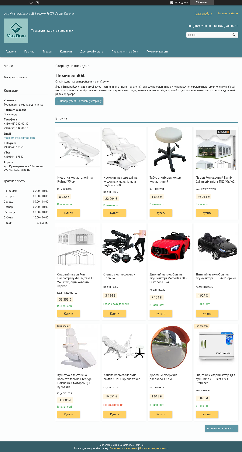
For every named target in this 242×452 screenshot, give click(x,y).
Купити (68, 212)
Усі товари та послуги (220, 428)
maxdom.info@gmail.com (19, 137)
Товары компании (15, 77)
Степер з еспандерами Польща (119, 276)
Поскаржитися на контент (124, 448)
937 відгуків (181, 2)
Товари (47, 51)
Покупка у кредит (157, 51)
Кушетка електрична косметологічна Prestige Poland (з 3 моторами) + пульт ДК (74, 381)
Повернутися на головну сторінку (81, 101)
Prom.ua (139, 445)
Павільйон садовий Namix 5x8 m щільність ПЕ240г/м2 (215, 179)
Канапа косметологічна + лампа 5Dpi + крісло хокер (121, 377)
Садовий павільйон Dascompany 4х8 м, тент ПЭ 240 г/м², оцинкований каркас (76, 280)
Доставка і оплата (91, 51)
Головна (11, 51)
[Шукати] (234, 35)
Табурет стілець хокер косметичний (165, 179)
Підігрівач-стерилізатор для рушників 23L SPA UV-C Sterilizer (215, 379)
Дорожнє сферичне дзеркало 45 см (163, 377)
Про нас (29, 51)
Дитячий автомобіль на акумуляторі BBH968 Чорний (216, 276)
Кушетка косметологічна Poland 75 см (75, 179)
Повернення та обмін (125, 51)
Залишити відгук (228, 13)
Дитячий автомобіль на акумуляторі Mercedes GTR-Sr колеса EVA (169, 278)
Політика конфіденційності (153, 448)
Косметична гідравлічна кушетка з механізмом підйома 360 (120, 181)
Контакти (66, 51)
